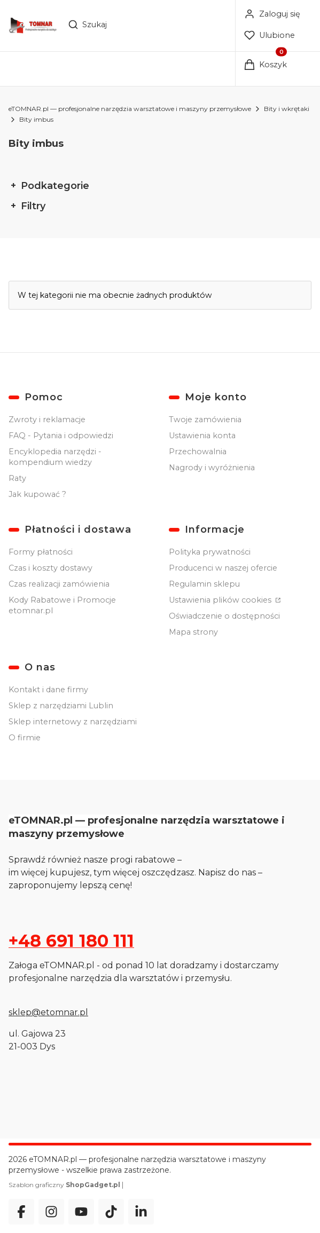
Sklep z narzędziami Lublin (61, 705)
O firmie (25, 737)
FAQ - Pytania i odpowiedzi (61, 435)
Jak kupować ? (37, 494)
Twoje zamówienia (205, 419)
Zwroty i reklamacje (47, 419)
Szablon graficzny (65, 1185)
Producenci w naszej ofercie (223, 568)
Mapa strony (193, 632)
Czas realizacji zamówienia (59, 584)
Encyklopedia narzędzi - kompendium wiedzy (55, 457)
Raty (17, 478)
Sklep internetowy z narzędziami (73, 721)
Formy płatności (41, 552)
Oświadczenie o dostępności (224, 616)
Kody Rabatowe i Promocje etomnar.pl (62, 605)
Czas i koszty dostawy (50, 568)
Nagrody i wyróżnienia (212, 467)
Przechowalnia (198, 451)
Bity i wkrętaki (286, 109)
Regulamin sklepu (204, 584)
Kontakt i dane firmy (48, 689)
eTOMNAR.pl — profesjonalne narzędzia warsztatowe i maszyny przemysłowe (130, 109)
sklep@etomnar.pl (48, 1012)
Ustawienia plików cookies (221, 600)
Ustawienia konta (202, 435)
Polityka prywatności (210, 552)
